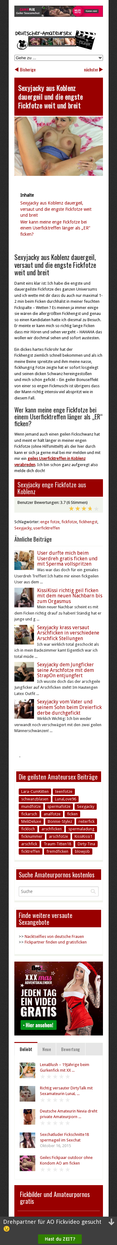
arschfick (29, 844)
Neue (46, 1049)
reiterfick (87, 821)
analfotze (52, 814)
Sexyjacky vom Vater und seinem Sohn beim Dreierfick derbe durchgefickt (69, 707)
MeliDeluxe (31, 821)
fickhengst (88, 521)
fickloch (28, 829)
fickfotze (69, 521)
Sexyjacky (23, 528)
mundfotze (31, 806)
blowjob (82, 851)
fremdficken (57, 851)
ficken (72, 814)
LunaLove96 (65, 799)
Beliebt (26, 1049)
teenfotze (63, 791)
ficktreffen (30, 851)
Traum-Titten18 (57, 844)
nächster (91, 69)
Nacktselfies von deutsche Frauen (54, 936)
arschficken (51, 829)
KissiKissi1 (83, 836)
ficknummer (31, 836)
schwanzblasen (34, 799)
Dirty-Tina (86, 844)
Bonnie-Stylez (60, 821)
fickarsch (29, 814)
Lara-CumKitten (35, 791)
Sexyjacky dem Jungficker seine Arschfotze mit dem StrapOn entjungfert (65, 670)
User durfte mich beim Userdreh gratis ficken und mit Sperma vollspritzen (67, 558)
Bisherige (28, 69)
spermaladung (81, 829)
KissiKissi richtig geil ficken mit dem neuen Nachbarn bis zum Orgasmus (69, 595)
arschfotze (58, 836)
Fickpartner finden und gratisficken (56, 942)
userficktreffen (46, 528)
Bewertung (70, 1049)
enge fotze (50, 521)
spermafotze (59, 806)
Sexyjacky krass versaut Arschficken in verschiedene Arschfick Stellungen (68, 633)
